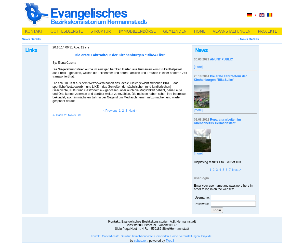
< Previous (110, 110)
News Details (249, 39)
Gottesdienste (110, 236)
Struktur (126, 236)
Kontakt (95, 236)
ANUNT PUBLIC (221, 59)
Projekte (206, 236)
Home (174, 236)
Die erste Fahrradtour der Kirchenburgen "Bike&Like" (220, 78)
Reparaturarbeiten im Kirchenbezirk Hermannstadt (217, 121)
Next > (133, 110)
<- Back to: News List (66, 115)
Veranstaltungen (189, 236)
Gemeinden (161, 236)
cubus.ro (140, 240)
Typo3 (170, 240)
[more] (198, 67)
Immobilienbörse (142, 236)
